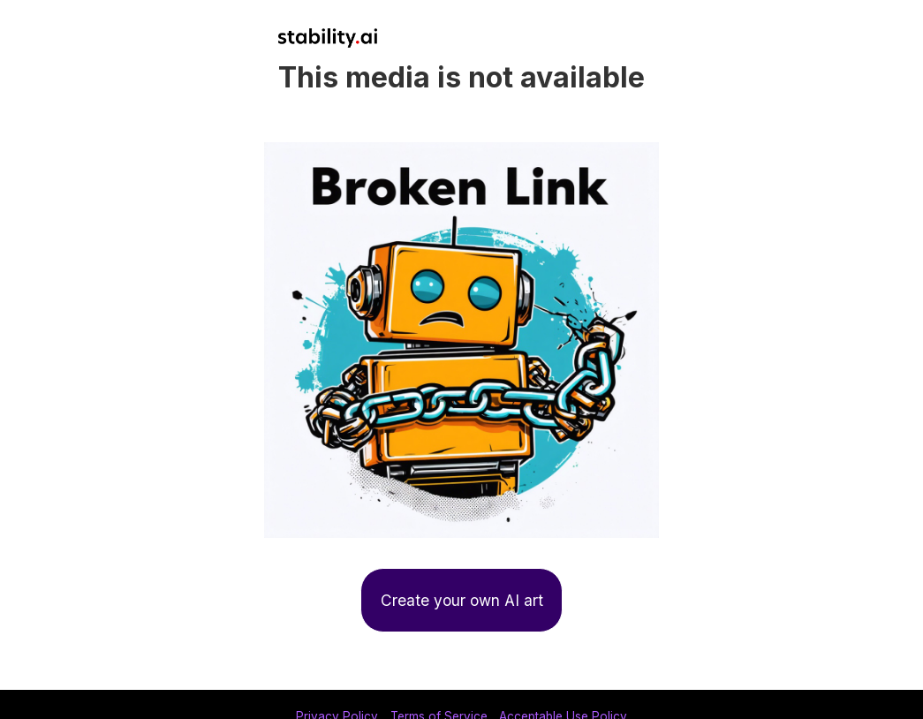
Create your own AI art (462, 600)
